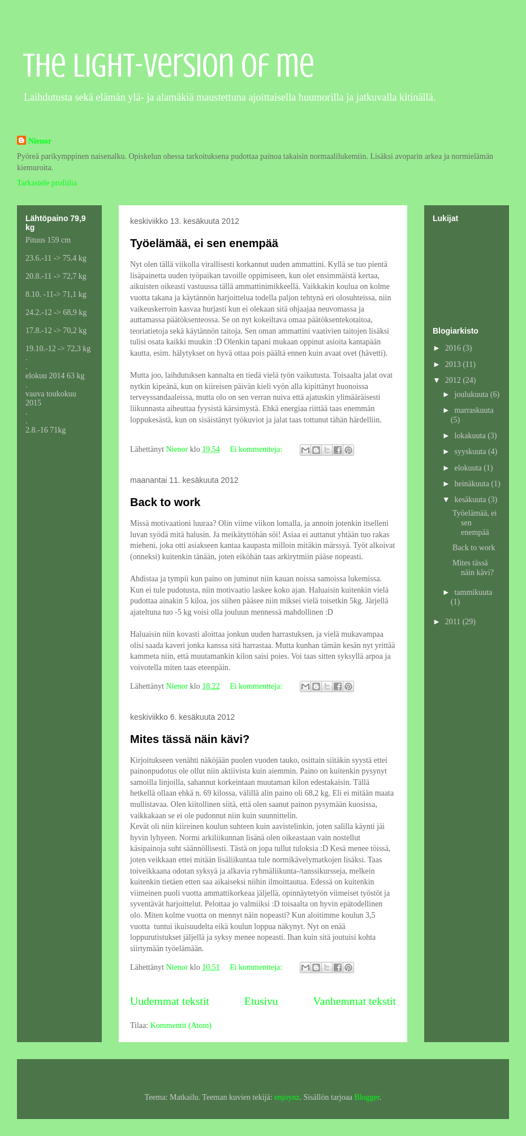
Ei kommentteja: (257, 449)
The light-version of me (168, 65)
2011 (454, 621)
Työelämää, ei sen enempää (204, 243)
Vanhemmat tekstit (354, 1001)
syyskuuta (471, 451)
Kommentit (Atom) (181, 1025)
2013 (454, 364)
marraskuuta (473, 410)
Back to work (165, 502)
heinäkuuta (472, 484)
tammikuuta (473, 592)
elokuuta (469, 468)
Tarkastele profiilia (47, 183)
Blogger (367, 1097)
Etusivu (261, 1001)
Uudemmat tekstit (169, 1001)
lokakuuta (471, 435)
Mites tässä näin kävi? (189, 739)
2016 (454, 348)
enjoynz (286, 1097)
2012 (454, 380)
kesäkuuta (471, 499)
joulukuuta (472, 394)
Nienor (39, 141)
